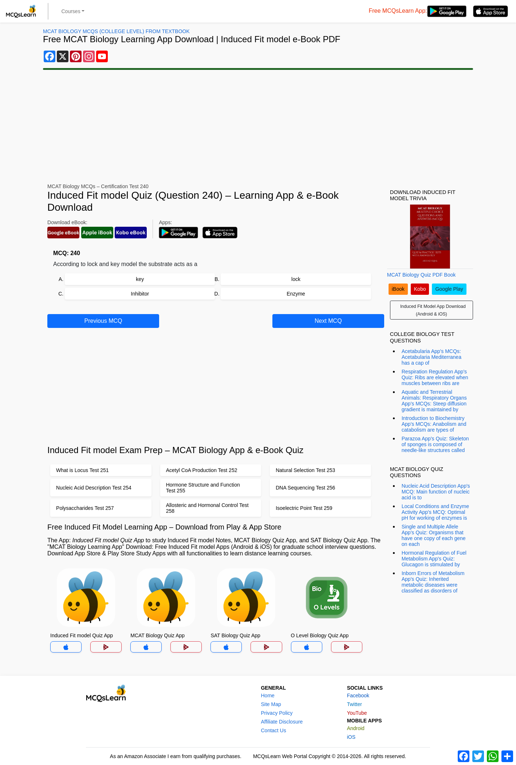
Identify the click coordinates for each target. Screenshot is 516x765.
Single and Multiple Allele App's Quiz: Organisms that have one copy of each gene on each (434, 535)
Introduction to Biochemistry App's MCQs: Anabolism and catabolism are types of (434, 424)
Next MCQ (328, 321)
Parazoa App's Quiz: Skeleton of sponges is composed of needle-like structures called (435, 444)
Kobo (420, 289)
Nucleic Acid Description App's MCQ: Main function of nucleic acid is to (436, 491)
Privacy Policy (276, 713)
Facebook (358, 695)
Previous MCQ (103, 321)
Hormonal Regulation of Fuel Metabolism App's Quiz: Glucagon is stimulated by (434, 558)
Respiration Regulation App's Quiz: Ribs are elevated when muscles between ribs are (435, 377)
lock (295, 279)
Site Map (271, 704)
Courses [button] (71, 11)
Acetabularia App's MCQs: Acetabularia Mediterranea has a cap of (431, 357)
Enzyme (296, 294)
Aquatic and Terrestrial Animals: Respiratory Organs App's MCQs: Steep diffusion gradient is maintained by (434, 400)
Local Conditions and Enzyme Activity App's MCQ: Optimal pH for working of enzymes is (435, 512)
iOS (351, 737)
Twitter (354, 704)
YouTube (357, 713)
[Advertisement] (258, 127)
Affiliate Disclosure (282, 722)
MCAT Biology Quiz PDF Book (421, 275)
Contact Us (273, 730)
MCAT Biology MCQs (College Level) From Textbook (116, 31)
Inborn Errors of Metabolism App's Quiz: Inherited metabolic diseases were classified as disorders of (433, 582)
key (140, 279)
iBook (398, 289)
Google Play (449, 289)
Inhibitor (140, 294)
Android (356, 728)
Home (267, 695)
